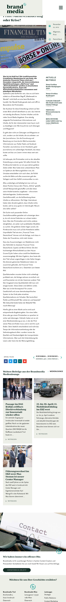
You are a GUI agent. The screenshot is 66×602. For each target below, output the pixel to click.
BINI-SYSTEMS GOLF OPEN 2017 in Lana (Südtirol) (54, 126)
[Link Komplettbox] (17, 416)
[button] (6, 367)
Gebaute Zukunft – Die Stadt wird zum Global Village (54, 108)
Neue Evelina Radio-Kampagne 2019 (53, 92)
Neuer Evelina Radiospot (52, 100)
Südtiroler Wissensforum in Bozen (53, 117)
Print (54, 40)
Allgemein (56, 37)
